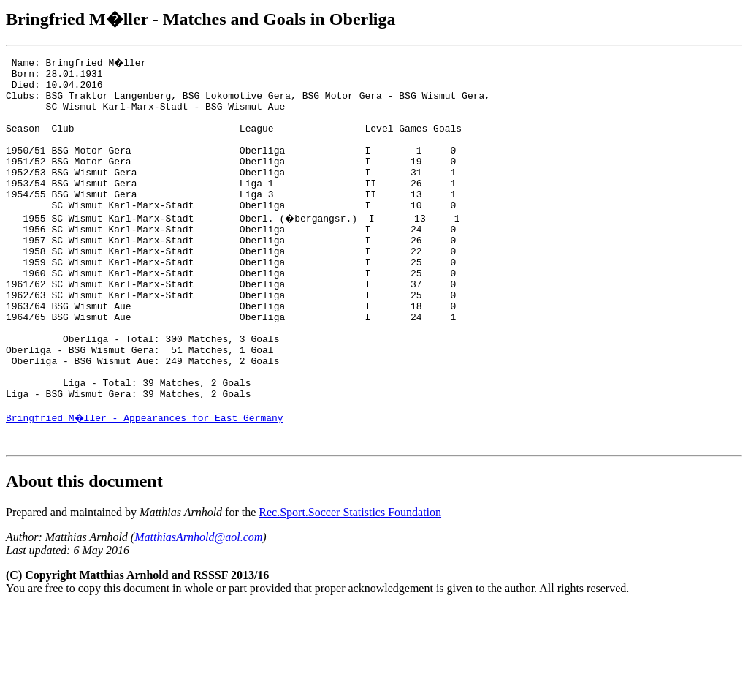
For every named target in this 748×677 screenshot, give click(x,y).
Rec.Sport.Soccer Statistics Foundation (350, 582)
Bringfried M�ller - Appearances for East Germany (145, 483)
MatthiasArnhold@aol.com (198, 607)
